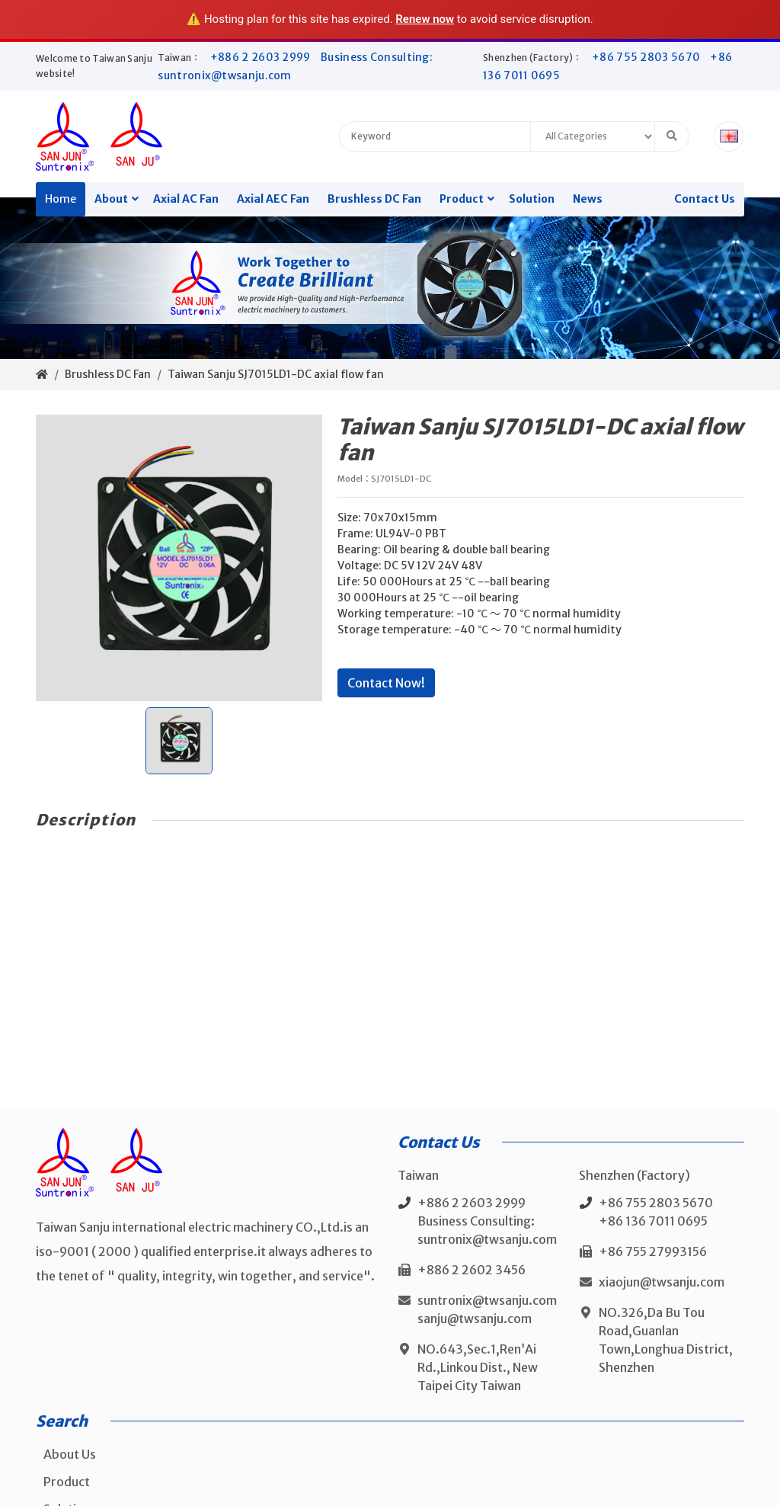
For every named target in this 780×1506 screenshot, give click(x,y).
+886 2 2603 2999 (261, 57)
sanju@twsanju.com (474, 1318)
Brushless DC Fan (374, 199)
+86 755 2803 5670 (647, 57)
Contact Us (704, 199)
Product (462, 199)
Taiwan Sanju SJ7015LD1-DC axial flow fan (276, 374)
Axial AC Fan (186, 199)
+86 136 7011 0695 (653, 1221)
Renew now (424, 19)
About (111, 199)
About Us (69, 1454)
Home (60, 199)
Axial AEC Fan (273, 199)
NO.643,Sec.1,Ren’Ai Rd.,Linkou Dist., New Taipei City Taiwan (477, 1367)
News (588, 199)
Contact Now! (386, 683)
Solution (532, 199)
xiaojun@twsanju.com (661, 1282)
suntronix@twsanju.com (487, 1300)
